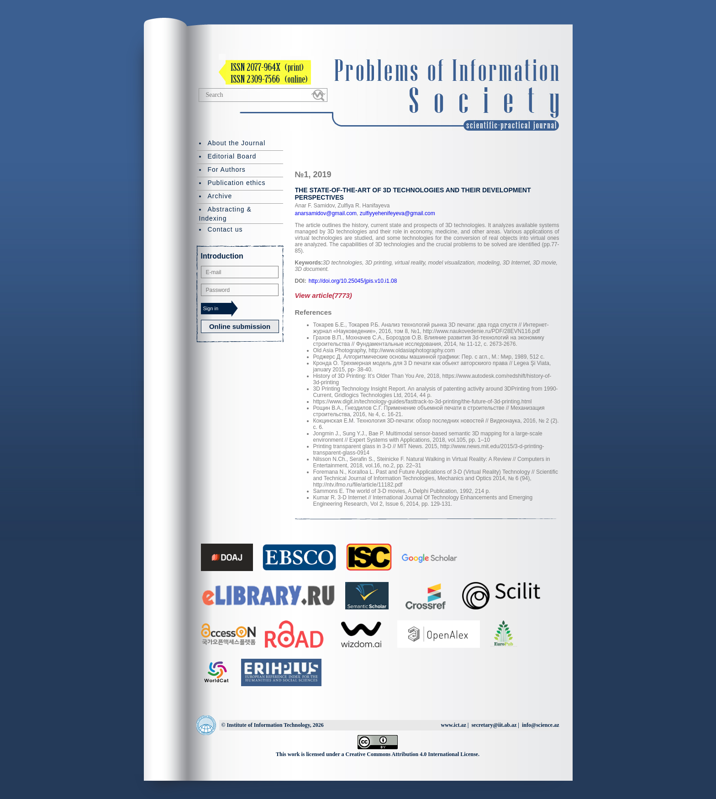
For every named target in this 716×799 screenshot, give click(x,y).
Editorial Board (232, 156)
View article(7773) (323, 295)
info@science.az (540, 725)
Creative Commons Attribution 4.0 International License (412, 754)
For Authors (227, 169)
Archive (220, 196)
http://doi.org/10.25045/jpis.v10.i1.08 (353, 281)
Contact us (225, 229)
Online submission (239, 326)
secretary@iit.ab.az (493, 725)
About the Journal (237, 143)
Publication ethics (237, 182)
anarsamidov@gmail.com (326, 213)
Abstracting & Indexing (225, 214)
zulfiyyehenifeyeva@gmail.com (396, 213)
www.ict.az (453, 725)
